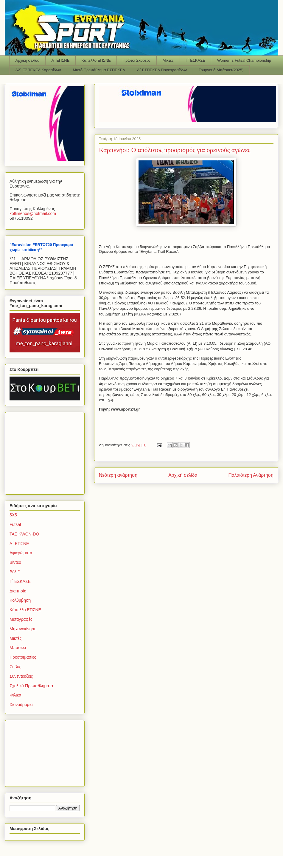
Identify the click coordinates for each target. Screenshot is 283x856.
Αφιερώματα (21, 552)
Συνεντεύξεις (21, 676)
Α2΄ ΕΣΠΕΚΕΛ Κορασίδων (38, 70)
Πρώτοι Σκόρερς (137, 60)
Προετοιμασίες (23, 657)
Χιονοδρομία (21, 704)
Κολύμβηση (20, 600)
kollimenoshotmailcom (33, 213)
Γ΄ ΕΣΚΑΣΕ (195, 60)
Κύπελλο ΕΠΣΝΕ (96, 60)
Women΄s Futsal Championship (244, 60)
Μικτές (168, 60)
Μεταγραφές (21, 619)
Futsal (15, 524)
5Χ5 (13, 515)
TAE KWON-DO (24, 534)
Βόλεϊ (14, 571)
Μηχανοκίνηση (23, 628)
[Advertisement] (47, 451)
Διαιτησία (18, 591)
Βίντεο (15, 562)
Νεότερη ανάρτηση (118, 475)
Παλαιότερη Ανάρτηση (250, 475)
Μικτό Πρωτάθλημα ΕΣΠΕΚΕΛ (99, 70)
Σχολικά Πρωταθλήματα (31, 685)
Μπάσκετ (18, 647)
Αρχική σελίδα (27, 60)
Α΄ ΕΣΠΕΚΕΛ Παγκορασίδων (162, 70)
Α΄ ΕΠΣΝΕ (61, 60)
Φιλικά (15, 695)
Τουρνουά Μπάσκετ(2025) (221, 70)
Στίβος (15, 666)
